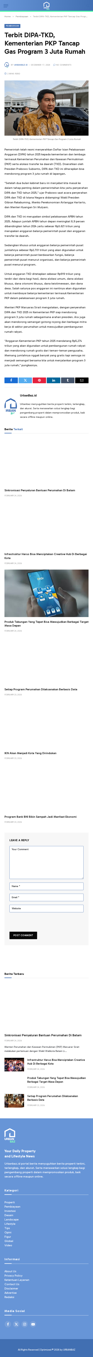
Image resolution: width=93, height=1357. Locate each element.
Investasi (10, 1211)
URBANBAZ (69, 1349)
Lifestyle (9, 1223)
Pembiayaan (12, 26)
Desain (8, 1215)
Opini (7, 1232)
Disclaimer (11, 1288)
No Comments (62, 65)
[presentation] (33, 922)
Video (8, 1245)
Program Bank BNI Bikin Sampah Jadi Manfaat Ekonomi (40, 816)
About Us (10, 1271)
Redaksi (9, 1297)
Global (8, 1241)
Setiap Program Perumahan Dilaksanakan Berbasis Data (40, 689)
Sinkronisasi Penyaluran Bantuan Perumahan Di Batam (39, 490)
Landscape (11, 1219)
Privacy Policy (13, 1275)
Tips (7, 1228)
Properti (9, 1202)
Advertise (10, 1292)
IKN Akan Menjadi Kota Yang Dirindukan (30, 753)
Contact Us (11, 1284)
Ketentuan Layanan (16, 1280)
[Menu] (6, 6)
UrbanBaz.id (21, 65)
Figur (7, 1236)
